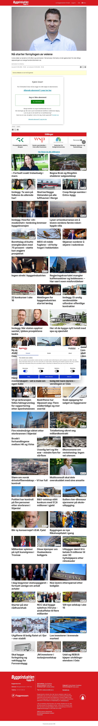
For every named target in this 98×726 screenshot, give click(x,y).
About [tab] (70, 353)
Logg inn (73, 3)
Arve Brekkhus (48, 683)
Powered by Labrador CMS (49, 723)
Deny (28, 376)
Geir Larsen (76, 686)
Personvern (40, 714)
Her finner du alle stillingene (49, 152)
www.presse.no (65, 700)
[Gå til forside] (21, 3)
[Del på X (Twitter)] (83, 67)
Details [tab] (49, 353)
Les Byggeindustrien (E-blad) (63, 3)
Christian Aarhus (50, 686)
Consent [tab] (28, 353)
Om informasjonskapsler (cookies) (45, 713)
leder (18, 126)
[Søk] (79, 3)
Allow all (69, 376)
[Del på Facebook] (81, 67)
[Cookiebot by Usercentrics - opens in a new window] (69, 349)
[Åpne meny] (83, 3)
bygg (13, 126)
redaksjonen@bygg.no (48, 690)
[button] (84, 142)
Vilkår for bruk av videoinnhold (44, 711)
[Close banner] (78, 348)
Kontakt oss (55, 115)
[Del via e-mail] (85, 67)
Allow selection (49, 376)
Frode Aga (49, 685)
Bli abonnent (37, 101)
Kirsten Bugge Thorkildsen (74, 685)
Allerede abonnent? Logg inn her (37, 90)
